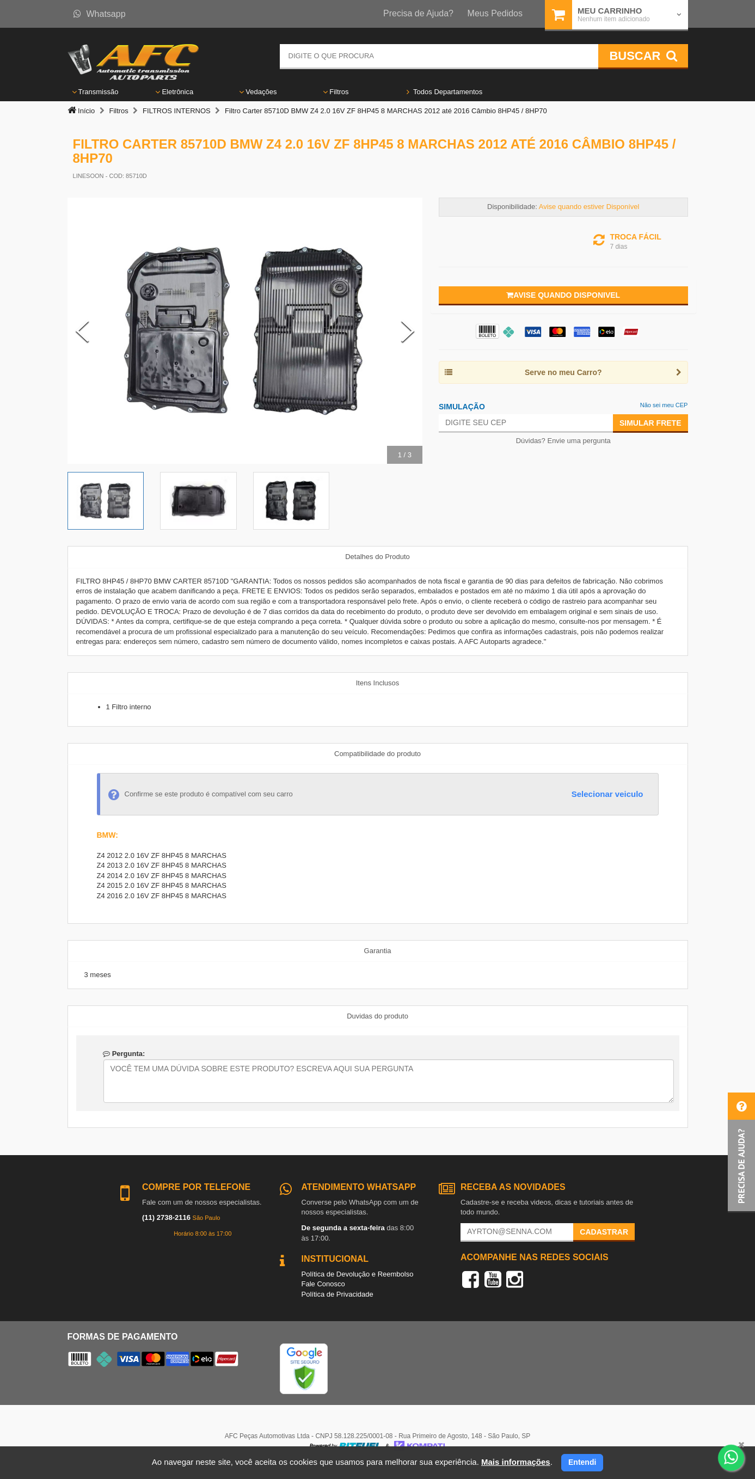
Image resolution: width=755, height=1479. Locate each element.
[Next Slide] (407, 331)
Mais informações (515, 1461)
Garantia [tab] (377, 951)
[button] (741, 1153)
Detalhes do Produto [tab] (377, 557)
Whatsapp (99, 14)
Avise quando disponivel (563, 295)
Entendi (582, 1462)
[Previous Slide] (82, 331)
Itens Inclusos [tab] (378, 683)
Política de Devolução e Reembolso (358, 1274)
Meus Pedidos (495, 13)
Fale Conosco (323, 1284)
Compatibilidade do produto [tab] (377, 754)
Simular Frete (650, 423)
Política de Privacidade (337, 1294)
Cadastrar (604, 1232)
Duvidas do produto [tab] (377, 1016)
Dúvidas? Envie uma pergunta (563, 441)
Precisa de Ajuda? (418, 13)
